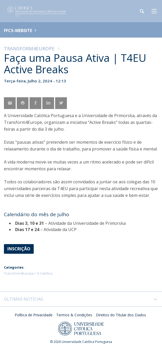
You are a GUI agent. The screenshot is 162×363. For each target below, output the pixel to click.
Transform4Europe (29, 48)
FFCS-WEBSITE (18, 30)
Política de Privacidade (34, 314)
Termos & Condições (74, 314)
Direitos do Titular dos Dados (121, 314)
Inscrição (18, 249)
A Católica (45, 273)
